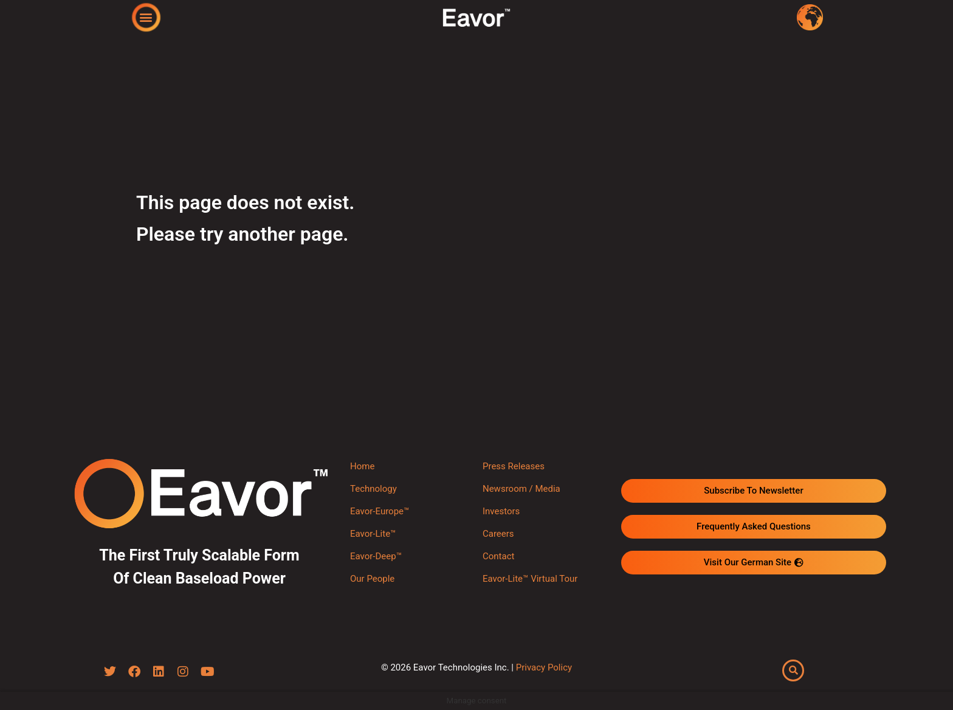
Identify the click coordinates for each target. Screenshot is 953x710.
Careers (498, 533)
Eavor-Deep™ (376, 556)
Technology (373, 488)
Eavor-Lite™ (373, 533)
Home (362, 466)
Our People (372, 578)
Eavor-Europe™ (379, 511)
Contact (498, 556)
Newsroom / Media (521, 488)
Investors (501, 511)
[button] (146, 17)
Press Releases (514, 466)
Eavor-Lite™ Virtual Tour (530, 578)
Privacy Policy (544, 667)
